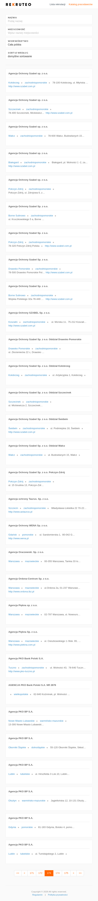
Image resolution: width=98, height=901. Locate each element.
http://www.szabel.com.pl (21, 86)
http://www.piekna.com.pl (21, 644)
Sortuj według (18, 53)
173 (49, 873)
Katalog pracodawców (81, 4)
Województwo (18, 41)
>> (80, 873)
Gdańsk (12, 534)
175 (66, 873)
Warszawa (14, 561)
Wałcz (11, 135)
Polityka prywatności (58, 895)
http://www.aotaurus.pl (20, 511)
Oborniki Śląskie (17, 747)
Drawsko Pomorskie (19, 268)
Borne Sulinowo (16, 215)
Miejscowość (16, 29)
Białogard (13, 162)
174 (58, 873)
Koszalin (13, 322)
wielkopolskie (21, 694)
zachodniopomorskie (36, 82)
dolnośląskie (38, 747)
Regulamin (37, 895)
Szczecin (13, 508)
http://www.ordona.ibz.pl (21, 591)
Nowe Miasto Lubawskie (21, 720)
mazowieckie (32, 561)
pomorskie (27, 534)
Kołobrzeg (13, 82)
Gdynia (12, 827)
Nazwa (12, 17)
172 (40, 873)
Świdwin (12, 428)
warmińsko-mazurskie (51, 720)
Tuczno (12, 667)
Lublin (11, 774)
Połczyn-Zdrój (15, 189)
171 (32, 873)
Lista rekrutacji (57, 4)
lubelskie (25, 774)
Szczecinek (14, 109)
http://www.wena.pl (18, 538)
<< (17, 873)
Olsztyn (12, 800)
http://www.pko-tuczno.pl (21, 671)
